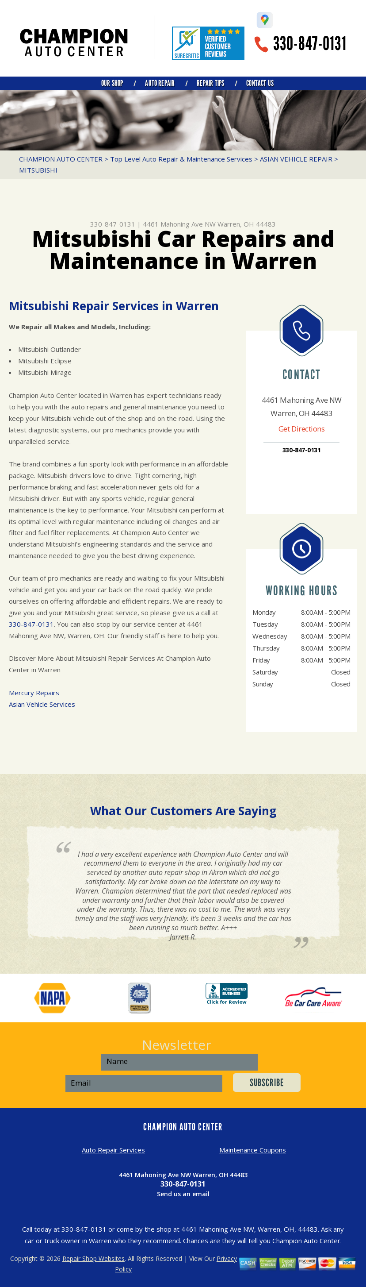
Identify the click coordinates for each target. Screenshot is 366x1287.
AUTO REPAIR (160, 83)
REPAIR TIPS (210, 83)
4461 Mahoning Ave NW (179, 224)
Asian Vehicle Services (42, 704)
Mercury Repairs (34, 692)
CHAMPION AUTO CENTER (61, 158)
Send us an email (183, 1194)
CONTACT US (260, 83)
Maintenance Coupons (252, 1149)
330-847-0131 (310, 43)
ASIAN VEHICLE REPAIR (296, 158)
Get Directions (301, 429)
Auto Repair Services (113, 1149)
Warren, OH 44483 (246, 224)
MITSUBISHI (38, 170)
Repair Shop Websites (93, 1258)
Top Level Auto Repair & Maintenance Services (181, 158)
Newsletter (176, 1045)
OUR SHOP (112, 83)
